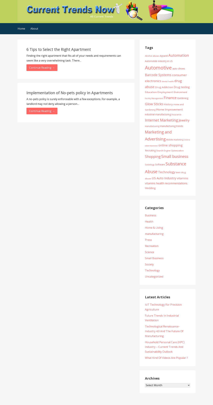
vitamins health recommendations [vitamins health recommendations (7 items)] (166, 183)
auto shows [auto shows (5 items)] (178, 68)
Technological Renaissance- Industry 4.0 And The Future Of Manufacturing (164, 331)
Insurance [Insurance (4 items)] (176, 114)
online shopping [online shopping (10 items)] (170, 145)
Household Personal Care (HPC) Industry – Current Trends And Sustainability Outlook (165, 347)
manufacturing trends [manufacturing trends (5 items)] (171, 126)
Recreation (151, 246)
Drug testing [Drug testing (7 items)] (182, 87)
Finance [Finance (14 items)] (170, 97)
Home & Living (154, 228)
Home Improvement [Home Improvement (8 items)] (169, 109)
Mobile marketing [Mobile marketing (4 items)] (174, 139)
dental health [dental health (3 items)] (168, 81)
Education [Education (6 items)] (151, 92)
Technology (152, 270)
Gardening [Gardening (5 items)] (182, 98)
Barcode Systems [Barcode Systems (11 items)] (158, 75)
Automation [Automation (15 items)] (178, 55)
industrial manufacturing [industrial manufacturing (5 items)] (158, 114)
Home (21, 28)
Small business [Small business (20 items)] (174, 156)
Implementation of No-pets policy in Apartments (69, 92)
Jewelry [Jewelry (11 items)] (184, 120)
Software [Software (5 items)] (160, 164)
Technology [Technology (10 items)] (166, 172)
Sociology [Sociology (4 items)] (149, 164)
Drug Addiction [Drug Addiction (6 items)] (164, 87)
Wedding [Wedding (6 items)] (150, 188)
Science (149, 252)
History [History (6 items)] (168, 104)
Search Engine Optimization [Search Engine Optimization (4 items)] (170, 150)
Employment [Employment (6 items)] (165, 92)
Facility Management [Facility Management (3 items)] (154, 98)
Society (149, 264)
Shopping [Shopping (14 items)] (153, 156)
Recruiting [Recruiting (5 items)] (150, 150)
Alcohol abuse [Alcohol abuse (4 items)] (152, 56)
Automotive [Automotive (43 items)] (158, 67)
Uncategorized (154, 276)
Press (148, 240)
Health (149, 221)
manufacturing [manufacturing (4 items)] (152, 126)
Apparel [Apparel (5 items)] (164, 55)
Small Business (154, 258)
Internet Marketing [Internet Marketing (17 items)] (161, 120)
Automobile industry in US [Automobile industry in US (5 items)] (159, 61)
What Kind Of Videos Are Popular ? (166, 358)
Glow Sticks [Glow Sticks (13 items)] (154, 104)
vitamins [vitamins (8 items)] (182, 178)
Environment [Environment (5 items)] (180, 92)
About (34, 28)
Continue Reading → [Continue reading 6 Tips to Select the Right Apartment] (42, 67)
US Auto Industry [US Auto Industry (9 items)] (164, 178)
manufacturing (154, 234)
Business (150, 215)
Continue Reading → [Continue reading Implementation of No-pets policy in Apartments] (42, 111)
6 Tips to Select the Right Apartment (58, 49)
